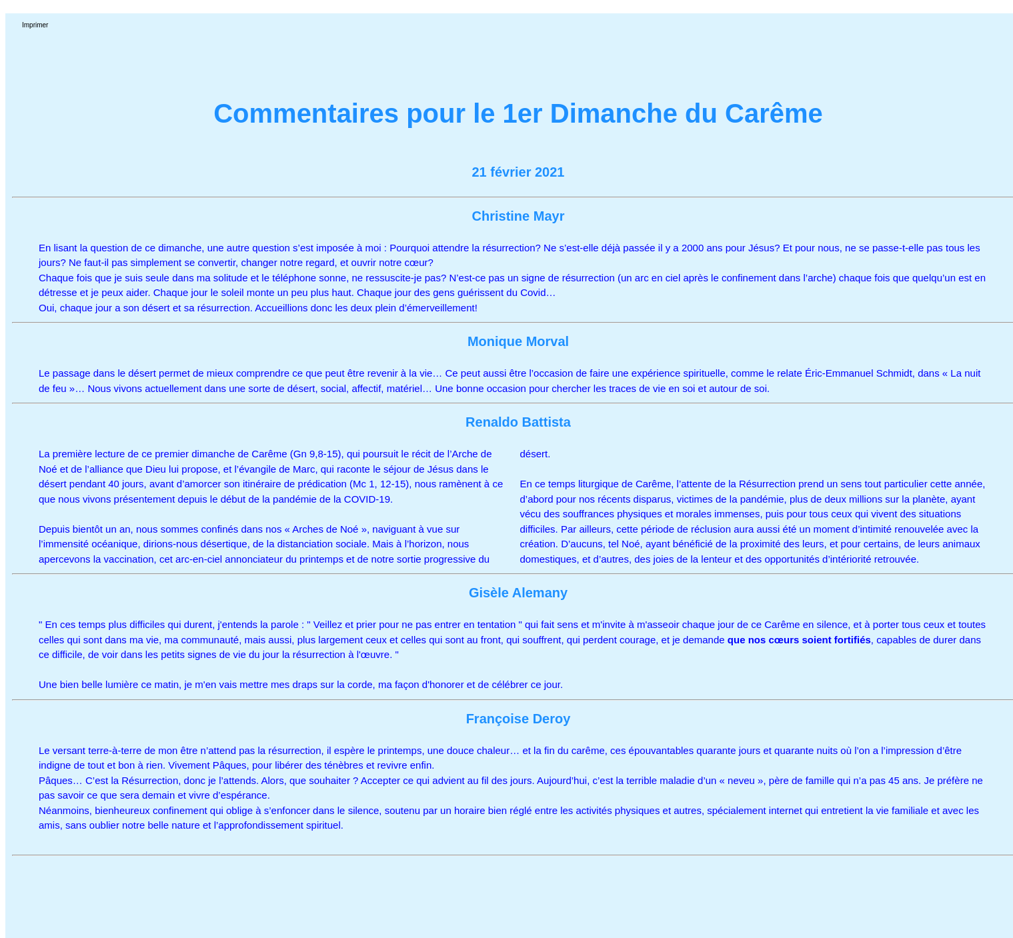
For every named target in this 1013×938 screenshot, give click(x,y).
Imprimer (35, 25)
